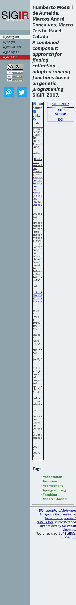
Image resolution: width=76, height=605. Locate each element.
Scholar (60, 113)
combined (47, 42)
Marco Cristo (37, 207)
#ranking (50, 560)
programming (47, 89)
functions (43, 77)
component (45, 48)
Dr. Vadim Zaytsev (69, 593)
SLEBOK (70, 599)
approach (43, 54)
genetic (47, 83)
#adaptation (52, 542)
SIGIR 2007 (60, 104)
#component (53, 551)
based (62, 77)
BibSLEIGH (45, 588)
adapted (41, 71)
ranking (61, 71)
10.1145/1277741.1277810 (37, 331)
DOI (60, 119)
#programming (54, 556)
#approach (51, 547)
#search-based (55, 565)
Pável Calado (37, 218)
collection (43, 65)
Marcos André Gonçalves (38, 193)
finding (40, 60)
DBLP (61, 110)
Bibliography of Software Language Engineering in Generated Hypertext (57, 580)
